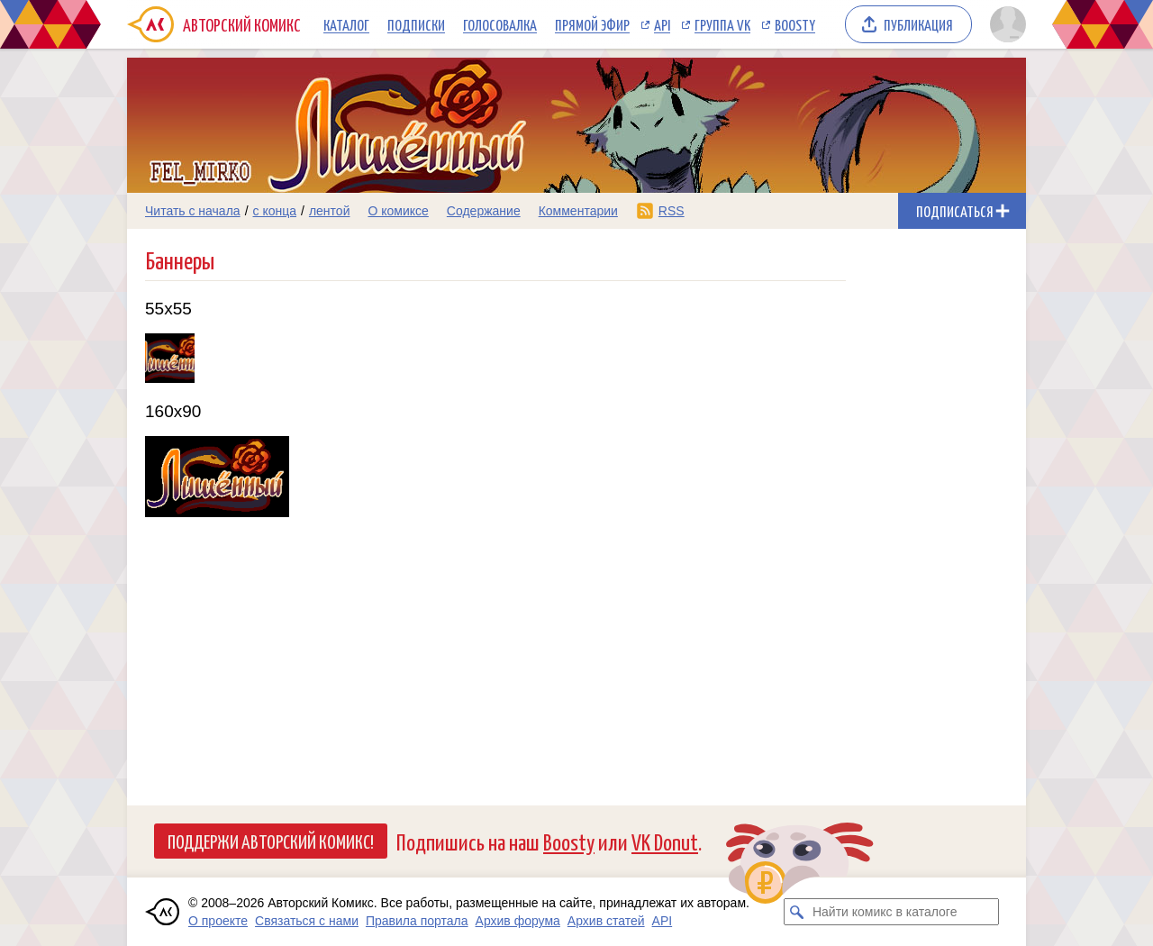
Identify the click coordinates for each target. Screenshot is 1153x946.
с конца (275, 211)
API (662, 24)
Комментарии (578, 211)
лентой (329, 211)
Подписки (416, 24)
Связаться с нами (307, 921)
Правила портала (417, 921)
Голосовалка (500, 24)
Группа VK (722, 24)
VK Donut (664, 841)
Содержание (484, 211)
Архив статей (606, 921)
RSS (671, 211)
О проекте (218, 921)
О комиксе (398, 211)
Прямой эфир (592, 24)
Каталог (346, 24)
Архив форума (518, 921)
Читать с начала (193, 211)
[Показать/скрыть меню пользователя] (1005, 24)
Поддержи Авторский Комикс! (271, 840)
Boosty (795, 24)
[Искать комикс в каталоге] (797, 911)
